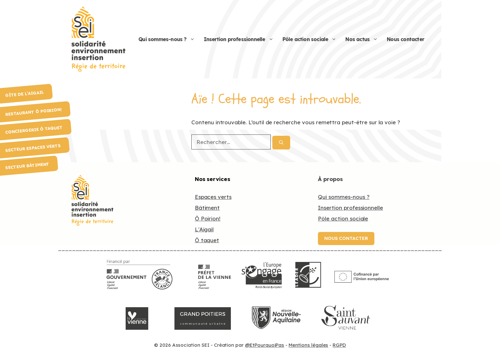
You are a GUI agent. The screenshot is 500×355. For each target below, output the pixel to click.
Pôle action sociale (312, 39)
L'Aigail (204, 229)
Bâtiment (207, 207)
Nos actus (363, 39)
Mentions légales (308, 345)
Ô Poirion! (208, 218)
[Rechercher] (281, 142)
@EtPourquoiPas (264, 345)
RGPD (339, 345)
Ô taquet (207, 240)
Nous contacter (405, 39)
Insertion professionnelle (241, 39)
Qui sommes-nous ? (168, 39)
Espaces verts (213, 196)
